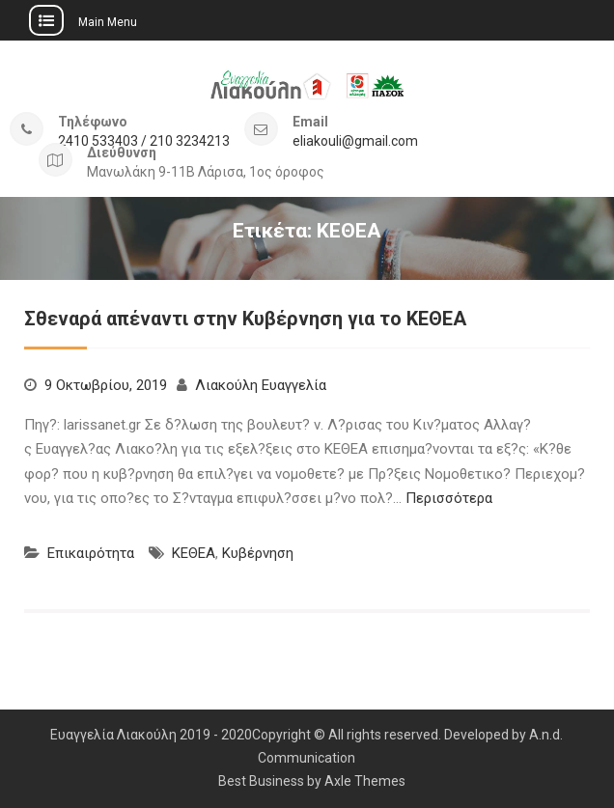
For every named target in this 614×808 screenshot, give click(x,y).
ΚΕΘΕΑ (193, 553)
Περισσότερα (448, 498)
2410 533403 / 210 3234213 (144, 141)
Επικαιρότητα (90, 553)
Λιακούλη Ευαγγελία (260, 385)
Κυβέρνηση (257, 553)
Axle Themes (364, 781)
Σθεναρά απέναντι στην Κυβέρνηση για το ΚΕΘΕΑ (245, 318)
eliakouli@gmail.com (355, 141)
